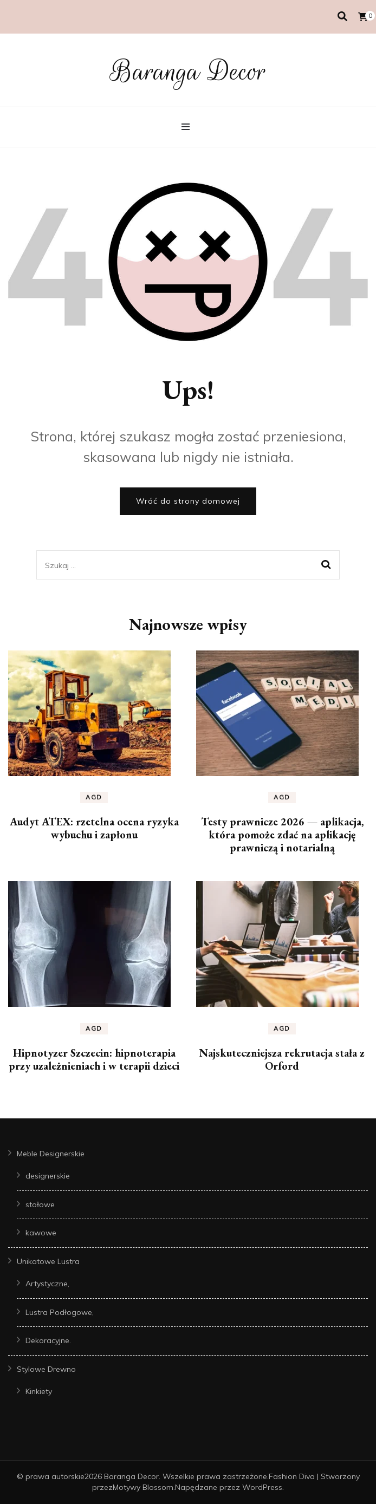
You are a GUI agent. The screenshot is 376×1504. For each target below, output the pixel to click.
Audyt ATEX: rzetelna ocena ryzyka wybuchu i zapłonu (94, 828)
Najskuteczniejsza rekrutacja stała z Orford (282, 1059)
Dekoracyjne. (48, 1340)
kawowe (40, 1233)
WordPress (262, 1487)
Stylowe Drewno (46, 1369)
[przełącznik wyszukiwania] (342, 16)
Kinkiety (38, 1391)
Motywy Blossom (143, 1487)
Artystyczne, (47, 1283)
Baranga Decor (188, 71)
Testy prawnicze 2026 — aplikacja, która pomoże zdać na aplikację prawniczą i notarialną (282, 835)
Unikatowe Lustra (48, 1261)
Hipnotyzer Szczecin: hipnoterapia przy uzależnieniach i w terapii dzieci (94, 1059)
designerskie (47, 1176)
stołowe (40, 1204)
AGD (94, 797)
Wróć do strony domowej (188, 501)
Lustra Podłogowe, (59, 1312)
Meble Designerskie (51, 1153)
